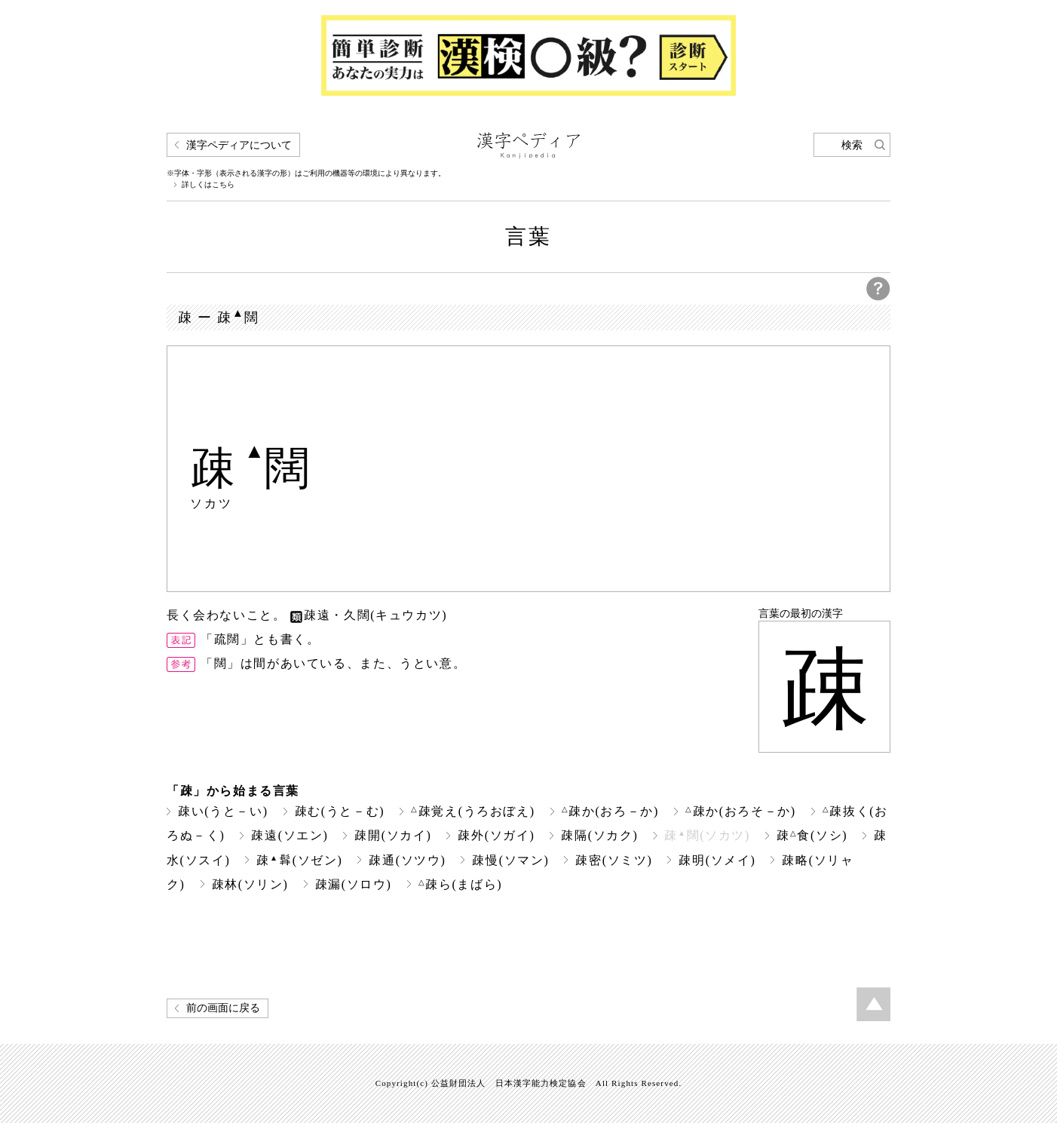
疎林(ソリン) (250, 884)
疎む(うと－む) (340, 811)
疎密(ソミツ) (613, 860)
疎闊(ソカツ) (707, 835)
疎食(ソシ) (812, 835)
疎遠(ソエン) (289, 835)
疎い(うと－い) (223, 811)
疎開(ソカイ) (392, 835)
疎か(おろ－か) (610, 811)
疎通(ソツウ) (407, 860)
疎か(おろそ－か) (740, 811)
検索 (851, 145)
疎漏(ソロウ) (353, 884)
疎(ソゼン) (299, 860)
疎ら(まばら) (460, 884)
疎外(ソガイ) (496, 835)
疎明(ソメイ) (717, 860)
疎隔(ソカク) (599, 835)
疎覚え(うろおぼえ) (473, 811)
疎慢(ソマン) (510, 860)
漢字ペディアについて (239, 145)
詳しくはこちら (208, 185)
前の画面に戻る (223, 1008)
